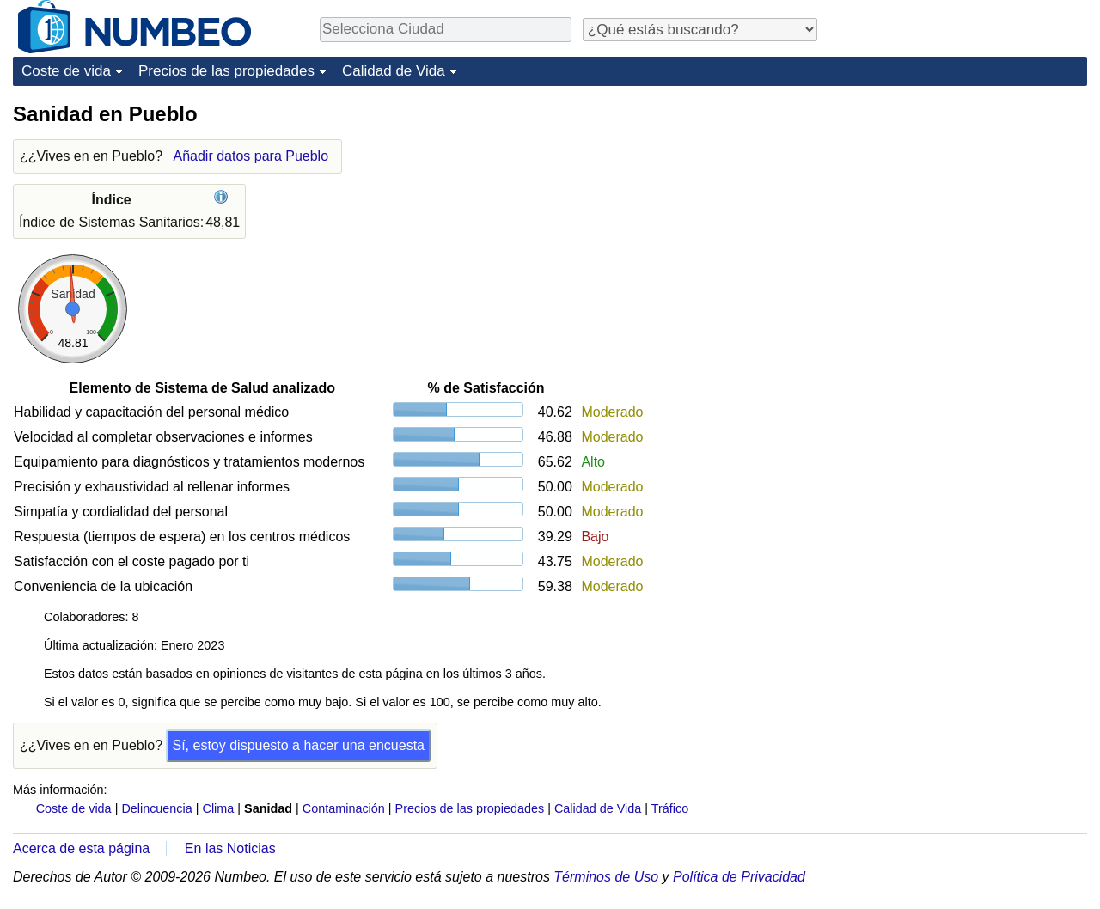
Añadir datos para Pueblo (250, 156)
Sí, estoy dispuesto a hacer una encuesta (298, 745)
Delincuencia (156, 808)
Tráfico (669, 808)
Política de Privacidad (739, 876)
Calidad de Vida (393, 71)
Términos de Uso (605, 876)
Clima (219, 808)
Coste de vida (66, 71)
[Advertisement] (958, 208)
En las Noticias (230, 848)
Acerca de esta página (81, 848)
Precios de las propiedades (226, 71)
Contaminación (343, 808)
